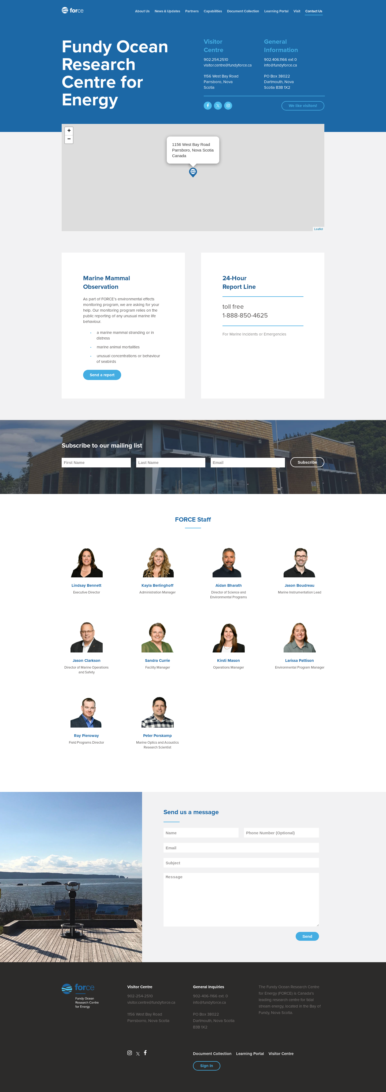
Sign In (206, 1066)
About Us (142, 11)
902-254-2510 (140, 996)
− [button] (69, 139)
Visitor (281, 1054)
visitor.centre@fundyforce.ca (151, 1002)
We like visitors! (303, 106)
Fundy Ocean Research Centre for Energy (74, 10)
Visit (297, 11)
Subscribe (307, 462)
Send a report (102, 375)
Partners (192, 11)
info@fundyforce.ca (209, 1002)
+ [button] (69, 131)
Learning (276, 11)
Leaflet (318, 229)
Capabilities (213, 11)
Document (243, 11)
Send (307, 936)
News (167, 11)
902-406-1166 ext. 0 (210, 996)
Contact (313, 11)
